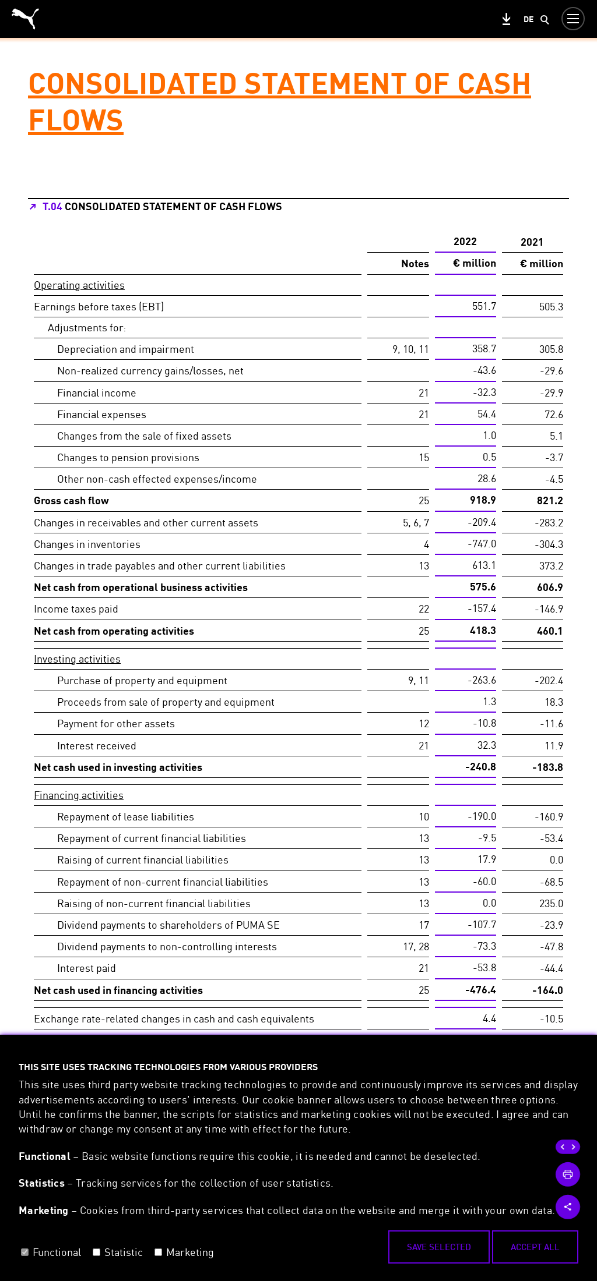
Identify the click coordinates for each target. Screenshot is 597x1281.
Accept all (535, 1246)
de (528, 19)
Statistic (123, 1251)
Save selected (439, 1246)
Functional (57, 1251)
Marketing (190, 1251)
